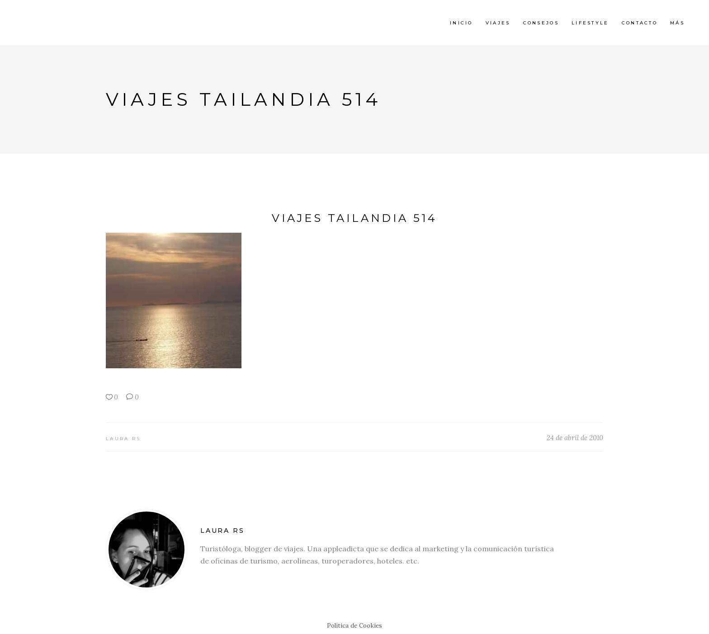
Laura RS (123, 438)
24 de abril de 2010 (575, 437)
